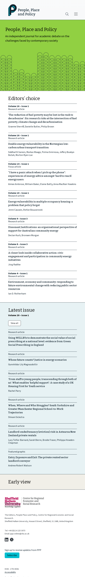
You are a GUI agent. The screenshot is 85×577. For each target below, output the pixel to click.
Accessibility (10, 572)
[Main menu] (75, 14)
